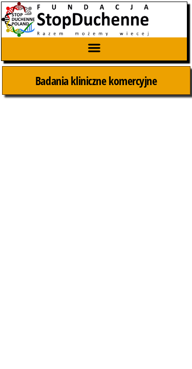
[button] (94, 47)
